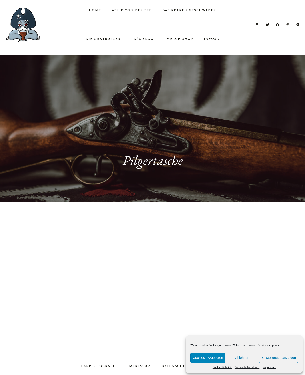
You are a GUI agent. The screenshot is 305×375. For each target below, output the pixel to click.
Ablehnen (242, 357)
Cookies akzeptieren (208, 357)
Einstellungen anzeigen (278, 357)
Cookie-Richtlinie (222, 367)
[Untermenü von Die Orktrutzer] (122, 39)
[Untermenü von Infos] (218, 39)
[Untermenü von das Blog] (155, 39)
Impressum (269, 367)
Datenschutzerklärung (248, 367)
